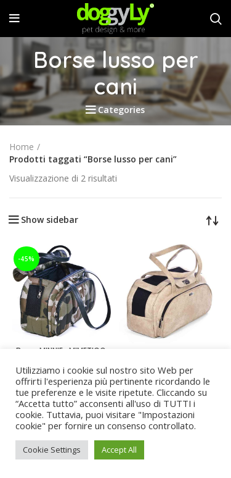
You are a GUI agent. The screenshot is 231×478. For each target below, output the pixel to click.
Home (21, 147)
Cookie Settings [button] (52, 449)
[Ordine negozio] (212, 220)
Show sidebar (49, 220)
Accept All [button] (119, 449)
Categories (121, 110)
